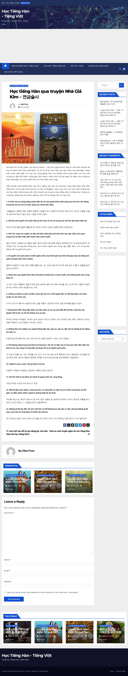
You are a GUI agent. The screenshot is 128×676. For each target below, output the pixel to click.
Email (7, 571)
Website (7, 581)
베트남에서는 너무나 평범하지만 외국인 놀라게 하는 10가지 (111, 143)
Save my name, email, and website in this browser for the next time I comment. (42, 592)
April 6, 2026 (13, 636)
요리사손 (103, 202)
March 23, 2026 (76, 636)
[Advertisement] (64, 46)
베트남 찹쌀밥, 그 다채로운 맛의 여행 (110, 631)
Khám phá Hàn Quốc (99, 66)
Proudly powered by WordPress (13, 671)
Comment (9, 513)
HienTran (24, 104)
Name (7, 560)
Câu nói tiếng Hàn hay (54, 66)
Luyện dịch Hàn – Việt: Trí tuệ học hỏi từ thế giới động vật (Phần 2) (112, 112)
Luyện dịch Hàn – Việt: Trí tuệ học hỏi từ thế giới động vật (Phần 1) (112, 123)
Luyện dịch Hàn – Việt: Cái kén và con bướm (78, 481)
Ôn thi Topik (77, 66)
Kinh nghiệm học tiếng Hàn (25, 66)
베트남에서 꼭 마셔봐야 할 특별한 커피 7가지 (17, 632)
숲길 (102, 171)
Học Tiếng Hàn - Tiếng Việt (26, 655)
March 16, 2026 (107, 636)
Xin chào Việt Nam (13, 72)
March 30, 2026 (45, 636)
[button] (120, 69)
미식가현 (103, 163)
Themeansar (44, 671)
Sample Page (121, 671)
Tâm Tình (104, 180)
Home (112, 671)
